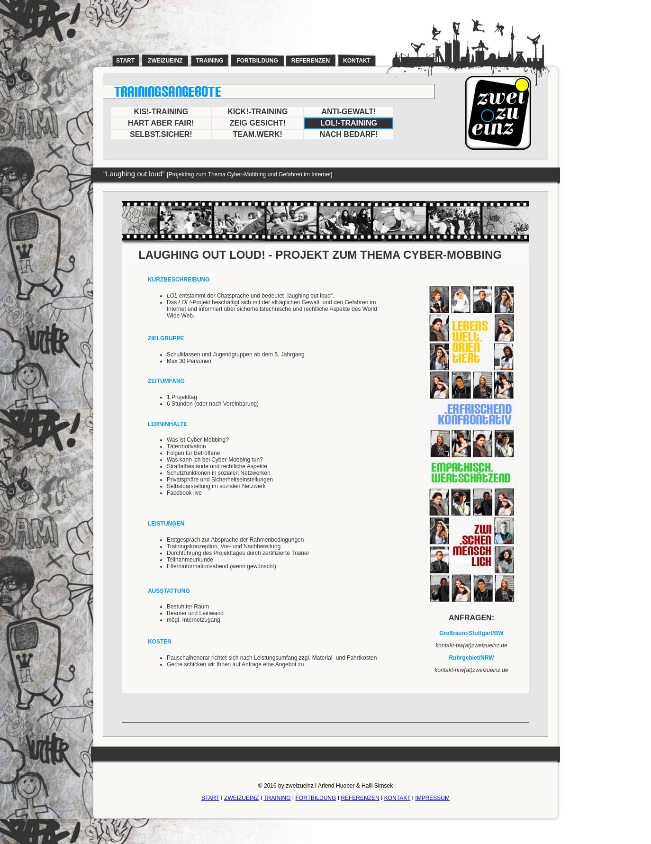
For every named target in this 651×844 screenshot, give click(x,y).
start (125, 60)
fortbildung (257, 60)
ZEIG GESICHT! (258, 123)
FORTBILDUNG (316, 798)
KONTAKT (397, 798)
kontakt (357, 60)
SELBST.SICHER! (161, 134)
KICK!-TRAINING (257, 112)
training (209, 60)
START (210, 798)
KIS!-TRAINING (161, 112)
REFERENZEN (360, 798)
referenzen (310, 60)
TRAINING (276, 798)
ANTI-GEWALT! (348, 112)
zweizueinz (165, 60)
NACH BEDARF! (349, 134)
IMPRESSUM (432, 798)
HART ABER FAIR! (161, 123)
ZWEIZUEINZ (241, 798)
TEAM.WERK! (257, 134)
